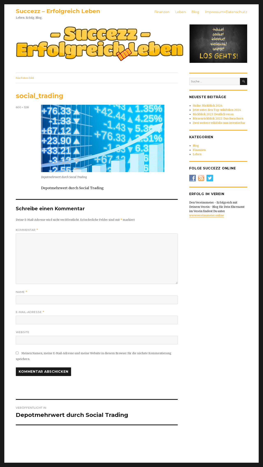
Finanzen (162, 12)
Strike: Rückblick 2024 (208, 105)
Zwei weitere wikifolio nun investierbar (219, 123)
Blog (195, 12)
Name (21, 292)
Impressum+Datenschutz (226, 12)
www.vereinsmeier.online (206, 215)
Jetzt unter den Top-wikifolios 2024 (217, 110)
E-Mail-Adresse (30, 312)
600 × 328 (22, 107)
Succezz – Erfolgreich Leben (58, 11)
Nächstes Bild (25, 77)
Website (22, 332)
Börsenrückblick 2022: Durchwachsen (218, 118)
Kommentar (27, 230)
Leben (180, 12)
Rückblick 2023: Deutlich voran (213, 114)
